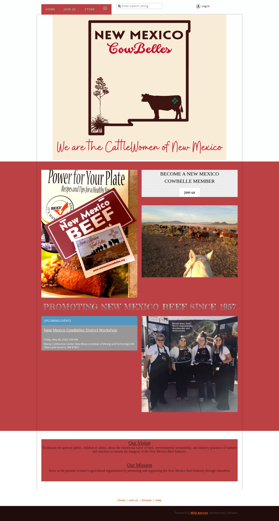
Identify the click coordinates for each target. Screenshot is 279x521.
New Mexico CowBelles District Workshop (80, 330)
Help (158, 500)
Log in (205, 6)
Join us (189, 192)
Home (121, 500)
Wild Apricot (199, 513)
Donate (146, 500)
